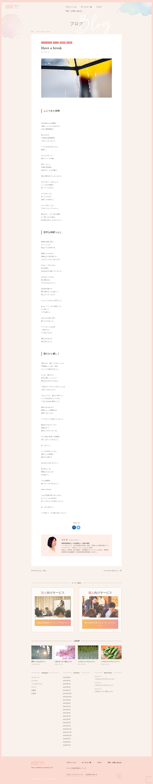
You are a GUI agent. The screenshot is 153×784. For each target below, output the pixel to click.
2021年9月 (67, 700)
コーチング (35, 677)
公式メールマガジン (74, 774)
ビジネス (34, 680)
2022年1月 (67, 690)
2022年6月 (67, 677)
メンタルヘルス (46, 42)
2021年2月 (67, 722)
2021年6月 (67, 709)
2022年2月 (67, 687)
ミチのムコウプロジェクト (86, 661)
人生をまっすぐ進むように (63, 661)
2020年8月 (67, 742)
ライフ (56, 42)
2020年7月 (67, 745)
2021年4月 (67, 716)
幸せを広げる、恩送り (39, 570)
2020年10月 (67, 735)
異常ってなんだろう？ (38, 661)
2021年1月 (67, 726)
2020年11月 (67, 732)
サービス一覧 (86, 762)
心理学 (69, 42)
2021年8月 (67, 703)
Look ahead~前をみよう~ (113, 570)
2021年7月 (67, 706)
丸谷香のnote (90, 774)
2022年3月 (67, 684)
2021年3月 (67, 719)
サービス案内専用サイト (75, 768)
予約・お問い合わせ (115, 762)
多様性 (62, 42)
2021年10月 (67, 697)
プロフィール (71, 762)
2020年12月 (67, 729)
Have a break (51, 48)
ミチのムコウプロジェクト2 (110, 661)
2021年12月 (67, 693)
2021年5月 (67, 713)
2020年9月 (67, 738)
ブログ (99, 762)
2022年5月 (67, 680)
